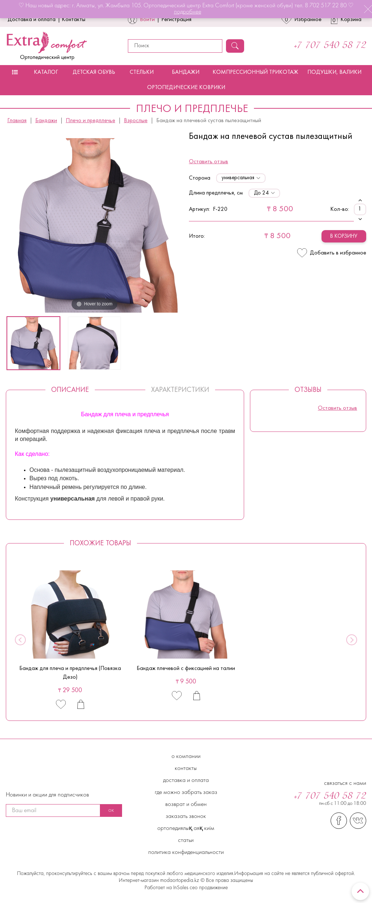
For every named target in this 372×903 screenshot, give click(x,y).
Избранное (302, 19)
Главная (17, 121)
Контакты (73, 20)
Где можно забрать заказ (186, 792)
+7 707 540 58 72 (330, 46)
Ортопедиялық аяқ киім (185, 828)
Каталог (46, 72)
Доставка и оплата (32, 20)
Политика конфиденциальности (186, 852)
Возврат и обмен (186, 804)
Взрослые (135, 121)
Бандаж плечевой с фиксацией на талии (186, 668)
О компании (186, 756)
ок (111, 810)
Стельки (142, 72)
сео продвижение (208, 888)
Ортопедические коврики (186, 88)
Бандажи (185, 72)
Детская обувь (94, 72)
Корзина (346, 19)
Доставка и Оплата (186, 780)
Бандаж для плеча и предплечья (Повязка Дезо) (70, 673)
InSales (180, 888)
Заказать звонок (186, 816)
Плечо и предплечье (90, 121)
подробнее (187, 12)
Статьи (186, 840)
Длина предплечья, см (216, 193)
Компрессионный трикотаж (255, 72)
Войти (147, 20)
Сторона (199, 178)
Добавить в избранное (331, 252)
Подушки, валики (334, 72)
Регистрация (176, 20)
